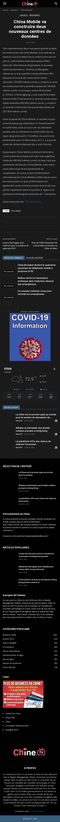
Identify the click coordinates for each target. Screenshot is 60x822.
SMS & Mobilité (27, 10)
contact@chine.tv (37, 811)
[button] (56, 3)
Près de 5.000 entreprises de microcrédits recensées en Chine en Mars (44, 246)
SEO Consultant (36, 797)
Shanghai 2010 (11, 729)
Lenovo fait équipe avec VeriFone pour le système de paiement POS (15, 246)
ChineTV (19, 421)
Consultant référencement (17, 725)
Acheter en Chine (12, 713)
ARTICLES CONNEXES (13, 258)
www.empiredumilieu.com (37, 536)
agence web (30, 612)
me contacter (47, 614)
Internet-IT (15, 10)
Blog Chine (10, 717)
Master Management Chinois (23, 777)
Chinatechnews (33, 201)
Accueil (5, 10)
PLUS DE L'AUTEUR (34, 258)
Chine (7, 721)
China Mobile (16, 211)
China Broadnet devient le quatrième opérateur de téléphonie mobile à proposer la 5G (37, 268)
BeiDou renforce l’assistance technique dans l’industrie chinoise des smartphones (36, 281)
